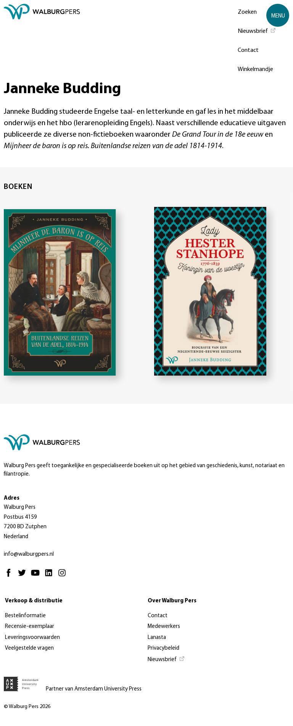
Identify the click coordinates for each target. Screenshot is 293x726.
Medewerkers (164, 626)
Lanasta (157, 637)
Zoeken (247, 12)
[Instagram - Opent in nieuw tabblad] (64, 576)
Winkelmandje (255, 69)
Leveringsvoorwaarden (32, 637)
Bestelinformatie (25, 616)
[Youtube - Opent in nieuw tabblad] (37, 576)
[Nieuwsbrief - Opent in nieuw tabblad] (257, 30)
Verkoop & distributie (34, 601)
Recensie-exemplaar (29, 626)
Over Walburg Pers (172, 601)
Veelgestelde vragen (29, 648)
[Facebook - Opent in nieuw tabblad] (10, 576)
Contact (248, 50)
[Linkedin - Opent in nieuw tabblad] (50, 576)
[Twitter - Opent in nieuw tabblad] (24, 576)
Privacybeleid (163, 648)
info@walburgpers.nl (29, 554)
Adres (11, 498)
